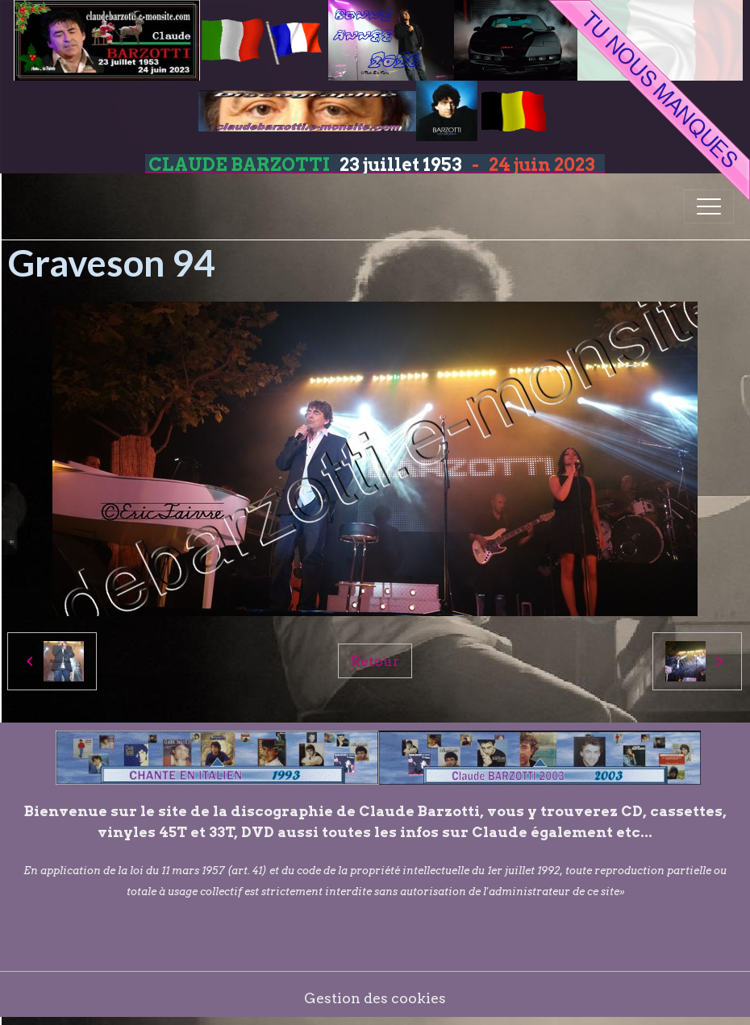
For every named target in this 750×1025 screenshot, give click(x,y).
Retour (375, 660)
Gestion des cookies (375, 998)
